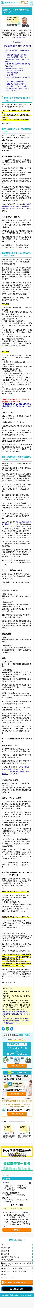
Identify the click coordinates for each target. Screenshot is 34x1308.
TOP (2, 1246)
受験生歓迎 (21, 1196)
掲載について (5, 1253)
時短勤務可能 (21, 1189)
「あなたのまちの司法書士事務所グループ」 (16, 525)
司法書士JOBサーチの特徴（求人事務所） (15, 1275)
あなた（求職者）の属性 (14, 68)
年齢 (10, 75)
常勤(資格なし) (22, 1187)
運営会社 (4, 1279)
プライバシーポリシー (8, 1282)
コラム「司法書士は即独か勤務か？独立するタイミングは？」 (16, 770)
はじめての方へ (6, 1249)
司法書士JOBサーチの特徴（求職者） (14, 1272)
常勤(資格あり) (7, 1187)
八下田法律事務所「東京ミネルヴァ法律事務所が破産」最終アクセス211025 (16, 206)
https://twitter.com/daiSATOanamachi (16, 1020)
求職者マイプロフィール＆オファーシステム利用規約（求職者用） (15, 1267)
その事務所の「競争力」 (17, 57)
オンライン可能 (8, 1201)
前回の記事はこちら (19, 37)
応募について (5, 1256)
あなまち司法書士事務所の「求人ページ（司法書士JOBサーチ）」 (16, 1023)
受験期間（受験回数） (16, 70)
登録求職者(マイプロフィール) (11, 1260)
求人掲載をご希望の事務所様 (15, 1287)
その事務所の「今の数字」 (17, 55)
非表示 (19, 42)
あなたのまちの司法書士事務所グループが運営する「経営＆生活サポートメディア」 (16, 1015)
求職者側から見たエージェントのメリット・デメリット (17, 89)
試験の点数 (12, 73)
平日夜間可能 (7, 1203)
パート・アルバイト (9, 1189)
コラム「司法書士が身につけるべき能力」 (16, 774)
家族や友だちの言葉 (15, 84)
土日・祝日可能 (22, 1201)
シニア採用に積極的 (9, 1191)
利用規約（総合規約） (8, 1263)
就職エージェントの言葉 (17, 86)
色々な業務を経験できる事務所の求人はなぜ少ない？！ (17, 65)
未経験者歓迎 (7, 1196)
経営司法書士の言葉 (15, 82)
